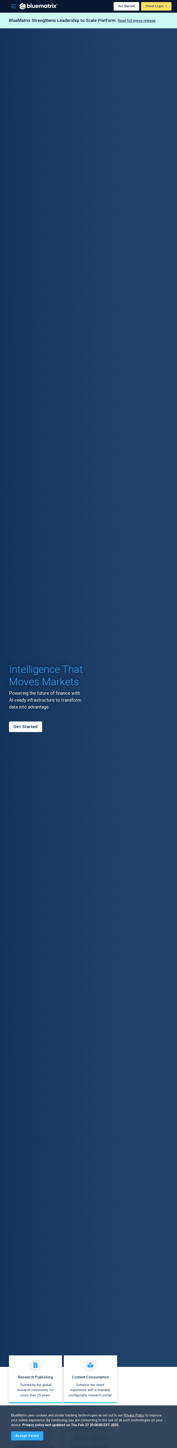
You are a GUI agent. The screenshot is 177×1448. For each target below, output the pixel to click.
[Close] (27, 1435)
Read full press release (137, 20)
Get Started (126, 6)
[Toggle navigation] (13, 6)
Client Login (154, 6)
